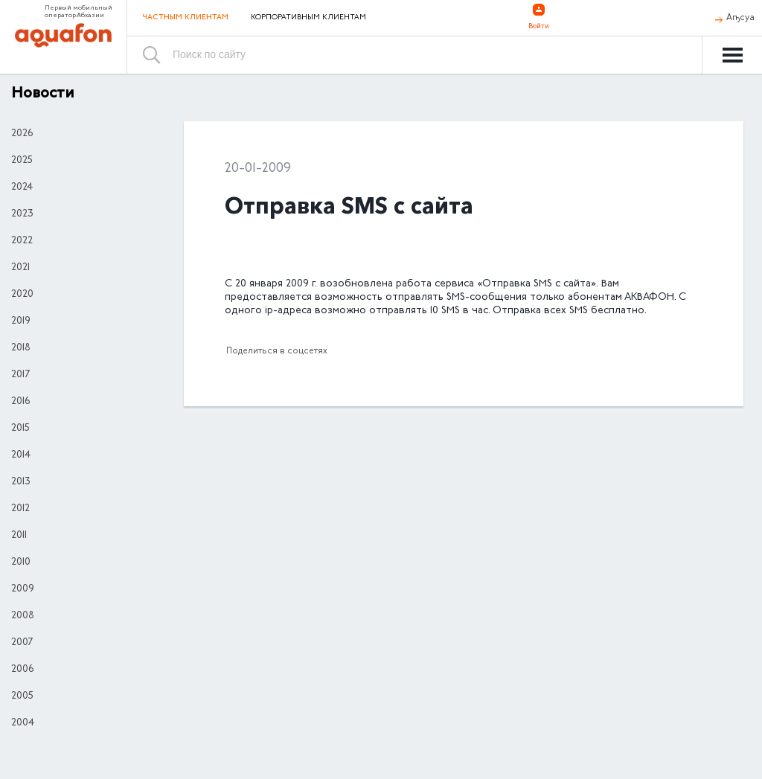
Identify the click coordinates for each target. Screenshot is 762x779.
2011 (19, 535)
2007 (22, 643)
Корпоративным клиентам (308, 18)
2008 (22, 616)
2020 (22, 294)
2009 (22, 589)
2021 (20, 268)
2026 (22, 134)
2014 (21, 455)
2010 (21, 562)
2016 (20, 402)
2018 (21, 348)
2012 (20, 509)
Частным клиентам (185, 17)
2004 (22, 723)
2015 (20, 428)
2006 (22, 669)
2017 (20, 375)
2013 (21, 482)
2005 (22, 696)
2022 (22, 241)
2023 (22, 214)
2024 (22, 187)
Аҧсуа (740, 17)
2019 (21, 321)
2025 (22, 161)
